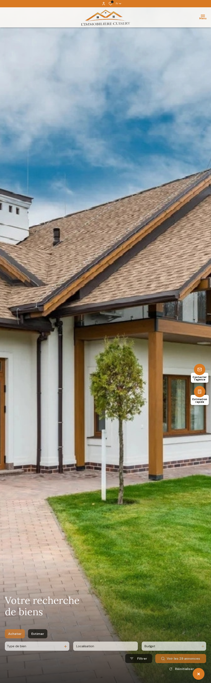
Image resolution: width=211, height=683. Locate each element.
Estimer (37, 643)
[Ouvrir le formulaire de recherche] (138, 668)
